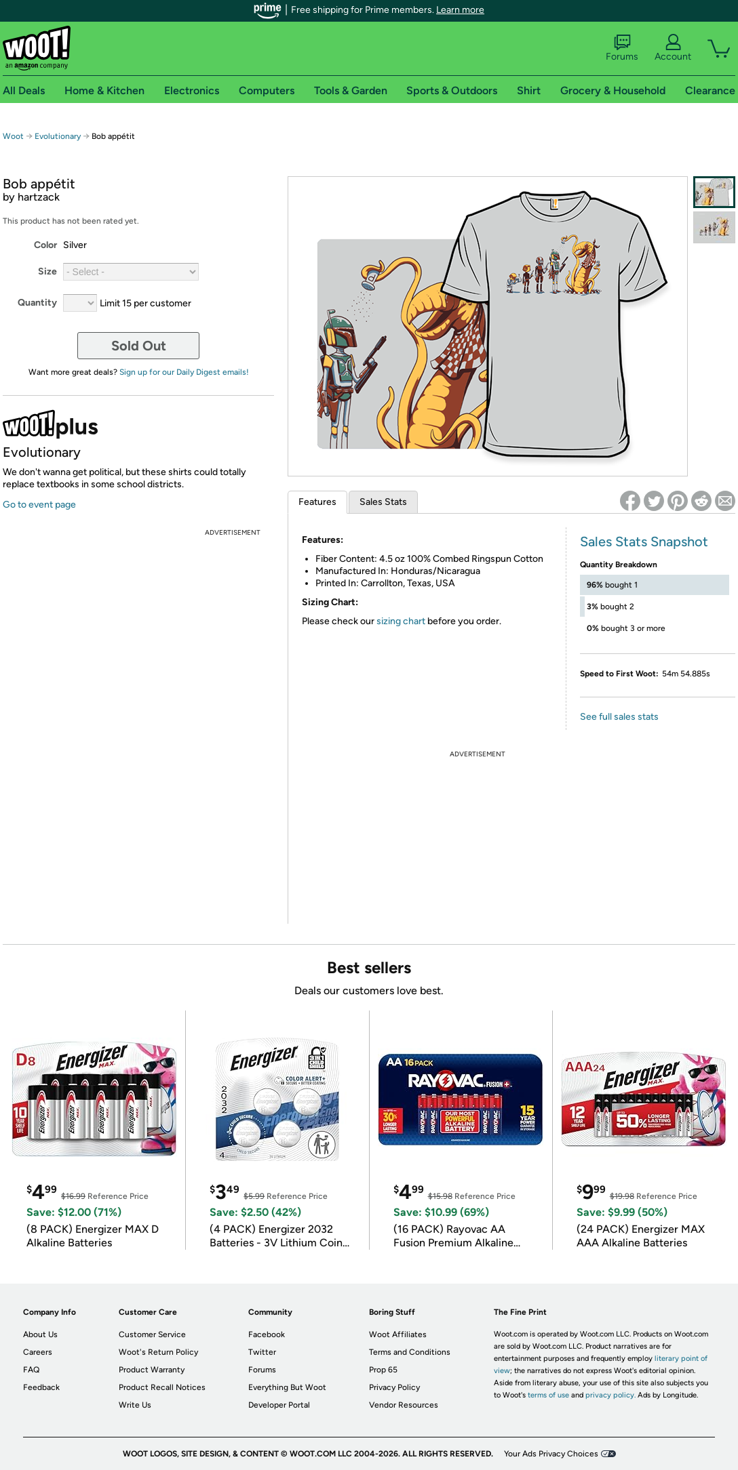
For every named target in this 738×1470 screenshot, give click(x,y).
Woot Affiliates (398, 1334)
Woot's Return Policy (158, 1352)
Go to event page (39, 504)
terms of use (548, 1395)
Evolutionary (58, 136)
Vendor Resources (403, 1405)
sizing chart (400, 621)
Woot (13, 136)
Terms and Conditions (409, 1352)
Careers (37, 1352)
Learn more (460, 10)
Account (673, 48)
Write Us (135, 1405)
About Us (40, 1334)
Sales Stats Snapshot (644, 541)
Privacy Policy (394, 1387)
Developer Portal (279, 1405)
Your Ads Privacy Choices (551, 1453)
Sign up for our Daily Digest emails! (184, 372)
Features (317, 502)
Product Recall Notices (162, 1387)
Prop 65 (383, 1369)
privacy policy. (610, 1395)
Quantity (37, 302)
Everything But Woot (287, 1387)
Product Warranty (151, 1369)
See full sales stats (619, 716)
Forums (622, 48)
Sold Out (138, 346)
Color (45, 245)
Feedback (41, 1387)
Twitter (262, 1352)
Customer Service (152, 1334)
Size (47, 271)
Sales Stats (383, 502)
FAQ (31, 1369)
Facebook (266, 1334)
